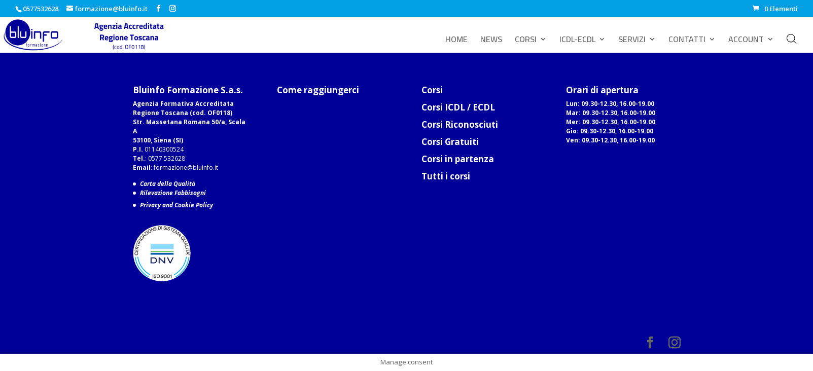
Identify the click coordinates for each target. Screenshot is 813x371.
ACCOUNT (746, 41)
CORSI (526, 41)
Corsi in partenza (457, 159)
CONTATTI (686, 41)
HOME (456, 41)
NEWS (491, 41)
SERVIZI (632, 41)
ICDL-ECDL (577, 41)
